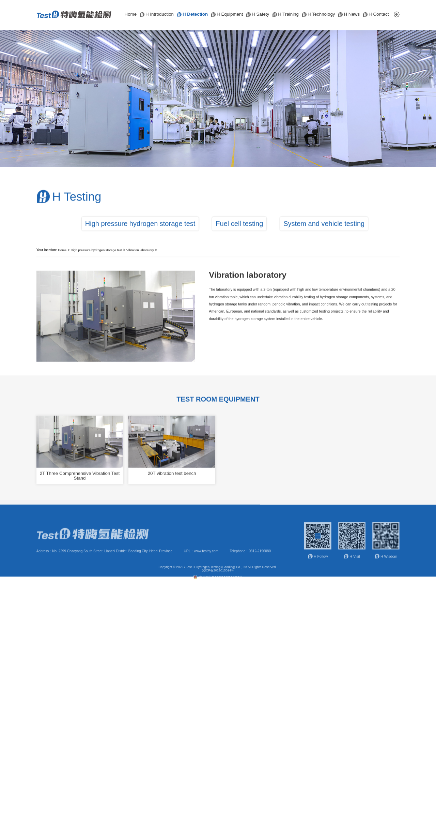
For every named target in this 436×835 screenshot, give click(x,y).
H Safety (257, 14)
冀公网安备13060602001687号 (218, 582)
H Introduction (157, 14)
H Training (285, 14)
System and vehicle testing (323, 236)
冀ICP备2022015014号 (218, 575)
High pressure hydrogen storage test (140, 236)
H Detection (192, 14)
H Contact (376, 14)
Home (131, 14)
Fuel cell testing (239, 236)
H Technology (318, 14)
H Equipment (227, 14)
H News (349, 14)
